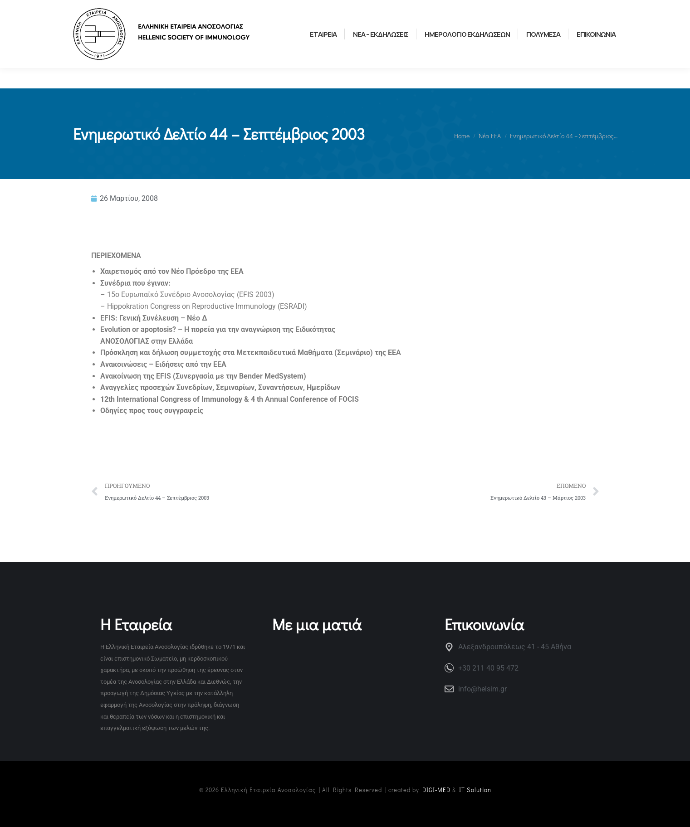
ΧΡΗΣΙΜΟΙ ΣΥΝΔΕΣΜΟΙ (106, 10)
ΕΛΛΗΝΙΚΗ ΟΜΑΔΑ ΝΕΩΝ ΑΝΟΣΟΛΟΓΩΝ (221, 10)
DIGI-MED (436, 789)
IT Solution (475, 789)
